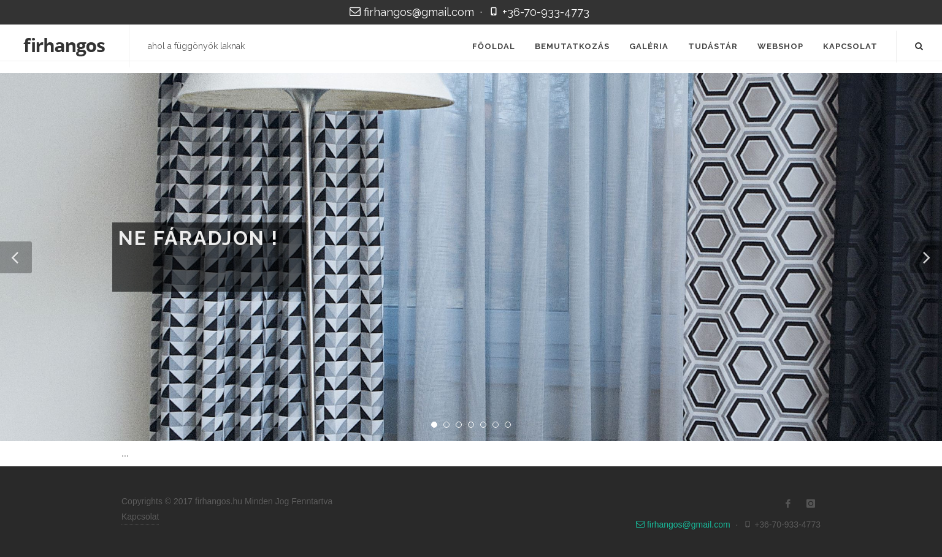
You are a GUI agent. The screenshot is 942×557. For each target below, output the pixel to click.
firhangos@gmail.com (413, 12)
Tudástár (713, 46)
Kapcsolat (850, 46)
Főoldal (493, 46)
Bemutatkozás (572, 46)
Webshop (780, 46)
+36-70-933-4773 (538, 12)
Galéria (648, 46)
